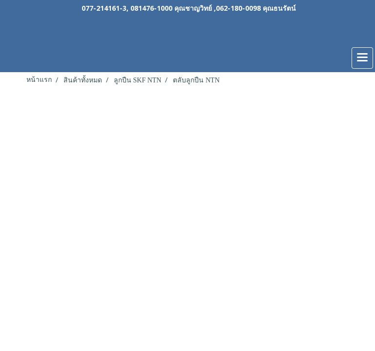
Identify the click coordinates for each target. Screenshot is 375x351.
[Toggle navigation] (362, 58)
